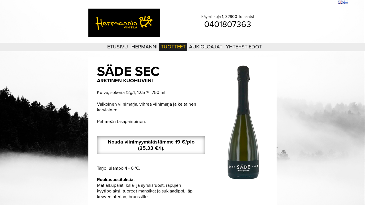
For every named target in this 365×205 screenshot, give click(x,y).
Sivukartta (319, 3)
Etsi (332, 3)
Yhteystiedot (244, 47)
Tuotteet (173, 47)
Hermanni (144, 47)
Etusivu (117, 47)
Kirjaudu (302, 3)
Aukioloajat (205, 47)
